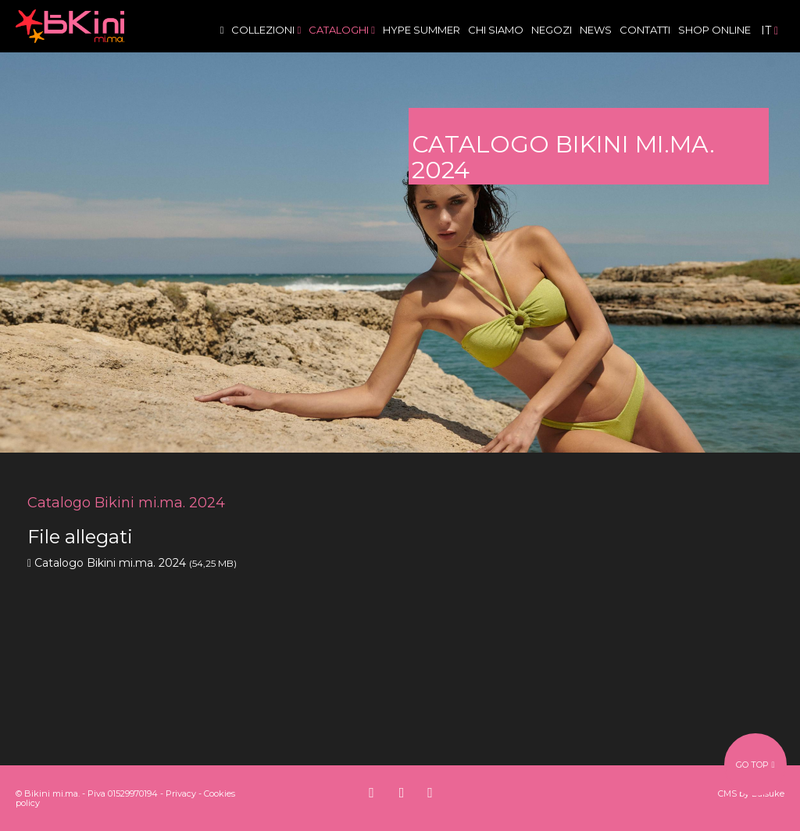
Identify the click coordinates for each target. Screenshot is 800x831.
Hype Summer (421, 29)
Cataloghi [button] (342, 29)
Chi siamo (495, 29)
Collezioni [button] (266, 29)
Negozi (551, 29)
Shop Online (714, 29)
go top (755, 764)
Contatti (645, 29)
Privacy (181, 793)
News (596, 29)
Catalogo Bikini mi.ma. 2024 (110, 563)
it (769, 30)
